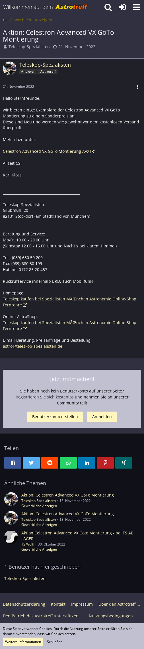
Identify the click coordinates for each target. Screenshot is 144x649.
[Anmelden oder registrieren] (122, 7)
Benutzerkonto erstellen (55, 416)
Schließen (54, 641)
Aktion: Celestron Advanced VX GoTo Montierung (67, 495)
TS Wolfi (27, 544)
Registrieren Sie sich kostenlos (45, 397)
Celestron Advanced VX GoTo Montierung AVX (46, 151)
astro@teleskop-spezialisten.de (32, 346)
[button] (136, 7)
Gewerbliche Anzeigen (39, 505)
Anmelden (102, 416)
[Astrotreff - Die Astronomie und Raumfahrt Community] (45, 7)
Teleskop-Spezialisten (29, 46)
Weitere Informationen (23, 641)
